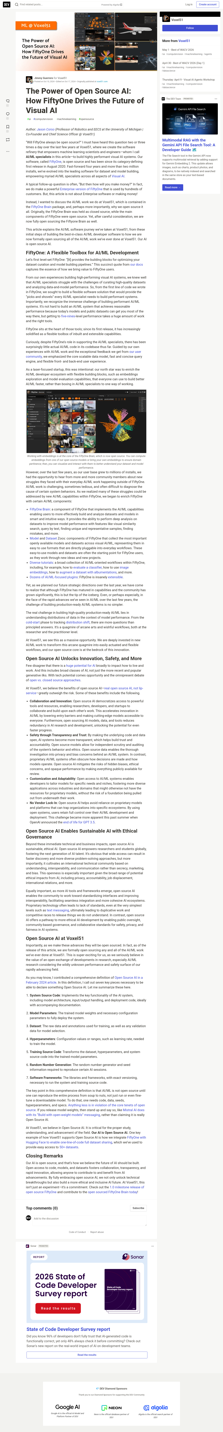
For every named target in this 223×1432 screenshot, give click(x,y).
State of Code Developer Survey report (68, 1329)
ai (29, 119)
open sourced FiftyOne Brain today (112, 1192)
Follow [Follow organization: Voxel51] (190, 28)
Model (34, 538)
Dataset (51, 538)
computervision (43, 119)
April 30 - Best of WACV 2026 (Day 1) (190, 67)
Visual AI (118, 176)
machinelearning (66, 119)
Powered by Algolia (111, 5)
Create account (208, 4)
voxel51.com (102, 81)
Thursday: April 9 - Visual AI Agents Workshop (190, 83)
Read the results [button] (87, 1354)
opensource (86, 119)
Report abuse (97, 1232)
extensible (115, 577)
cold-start (33, 622)
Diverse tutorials (41, 563)
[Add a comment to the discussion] (90, 1220)
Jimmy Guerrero (43, 78)
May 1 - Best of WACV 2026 (190, 52)
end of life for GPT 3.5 (79, 822)
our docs (136, 264)
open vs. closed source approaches (55, 680)
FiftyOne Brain (41, 207)
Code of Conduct (77, 1232)
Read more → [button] (173, 187)
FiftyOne (55, 162)
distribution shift (77, 622)
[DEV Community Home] (7, 4)
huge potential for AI (80, 666)
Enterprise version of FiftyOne (81, 189)
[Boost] (8, 139)
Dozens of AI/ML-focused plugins (54, 577)
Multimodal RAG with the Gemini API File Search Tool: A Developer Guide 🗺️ (188, 145)
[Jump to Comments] (8, 115)
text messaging (58, 910)
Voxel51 (62, 78)
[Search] (16, 5)
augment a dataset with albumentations (88, 572)
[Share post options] (8, 151)
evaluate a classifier (87, 567)
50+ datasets (68, 1147)
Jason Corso (46, 129)
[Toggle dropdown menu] (152, 1246)
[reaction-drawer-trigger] (8, 103)
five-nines (68, 316)
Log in (188, 4)
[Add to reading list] (8, 128)
